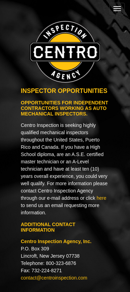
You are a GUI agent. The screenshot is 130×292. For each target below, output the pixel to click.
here (101, 198)
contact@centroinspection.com (54, 278)
